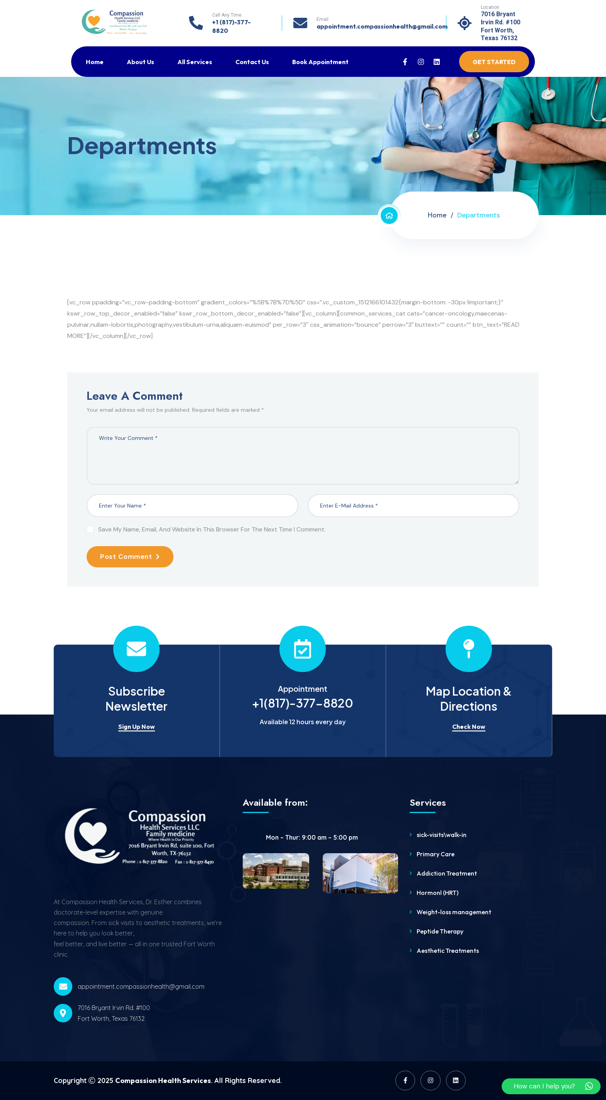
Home (95, 62)
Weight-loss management (454, 912)
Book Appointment (320, 62)
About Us (140, 62)
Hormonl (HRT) (437, 892)
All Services (194, 62)
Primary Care (435, 854)
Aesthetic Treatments (448, 950)
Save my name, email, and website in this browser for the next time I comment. (211, 529)
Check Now (468, 726)
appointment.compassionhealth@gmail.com (382, 26)
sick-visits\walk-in (441, 835)
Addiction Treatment (447, 873)
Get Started (494, 62)
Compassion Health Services (163, 1080)
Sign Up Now (136, 726)
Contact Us (252, 62)
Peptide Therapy (440, 931)
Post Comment (130, 556)
